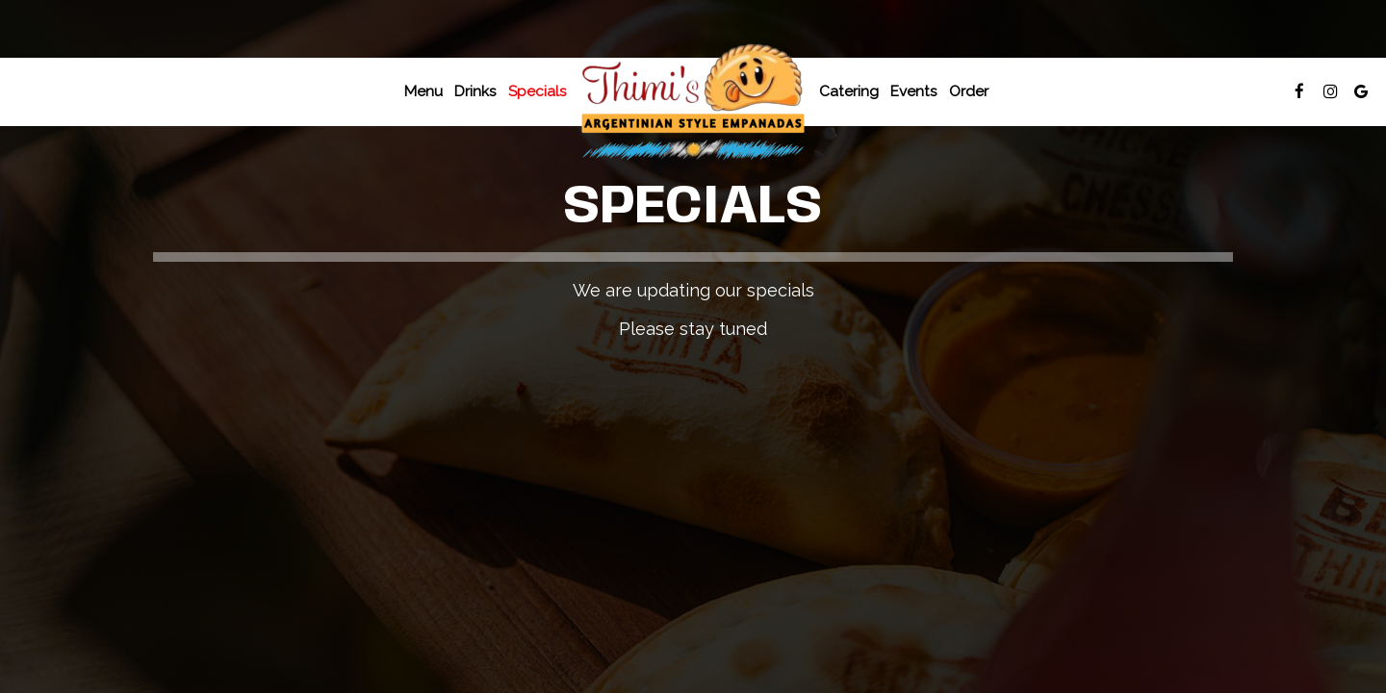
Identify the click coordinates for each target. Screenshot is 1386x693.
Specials (537, 91)
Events (913, 91)
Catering (849, 91)
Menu (423, 91)
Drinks (475, 91)
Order (968, 91)
